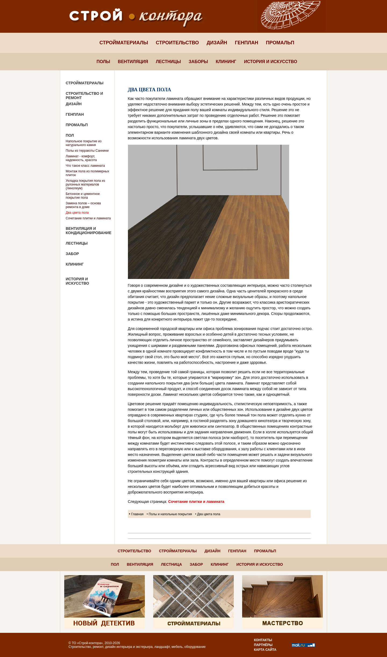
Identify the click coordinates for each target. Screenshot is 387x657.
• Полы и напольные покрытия (169, 514)
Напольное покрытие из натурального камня (83, 143)
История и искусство (270, 61)
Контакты (263, 640)
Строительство (177, 42)
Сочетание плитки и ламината (88, 218)
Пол (70, 135)
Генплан (246, 42)
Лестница (171, 564)
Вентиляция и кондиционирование (88, 230)
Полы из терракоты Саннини (87, 151)
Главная (137, 514)
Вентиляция (133, 61)
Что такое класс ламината (85, 166)
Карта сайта (265, 650)
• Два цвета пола (207, 514)
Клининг (226, 61)
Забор (72, 254)
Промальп (280, 42)
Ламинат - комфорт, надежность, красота (81, 158)
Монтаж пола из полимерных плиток (87, 173)
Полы (103, 61)
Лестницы (168, 61)
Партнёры (263, 645)
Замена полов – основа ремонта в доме (83, 205)
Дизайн (217, 42)
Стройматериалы (123, 42)
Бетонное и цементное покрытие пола (83, 195)
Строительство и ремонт (84, 95)
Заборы (198, 61)
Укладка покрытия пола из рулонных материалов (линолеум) (85, 184)
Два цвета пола (77, 213)
